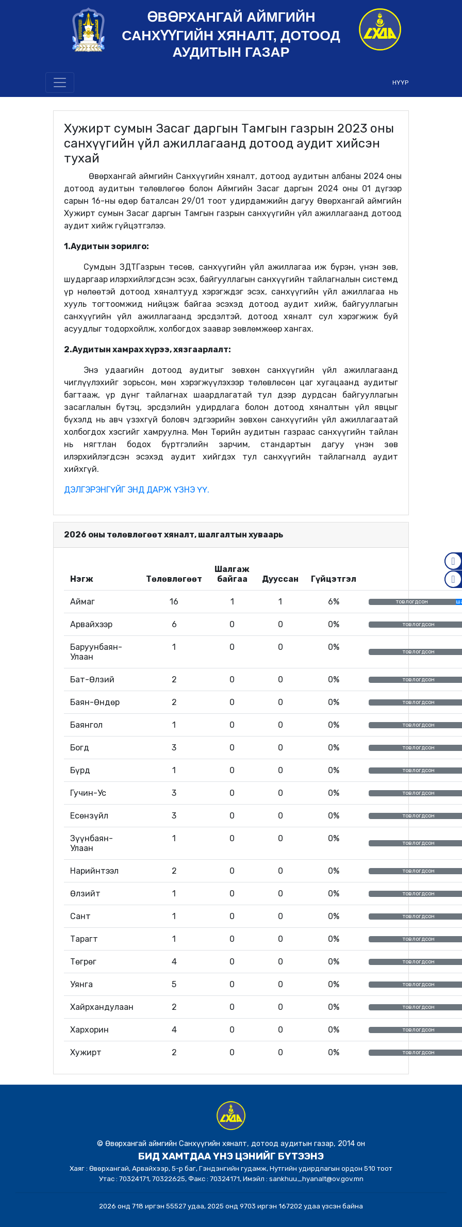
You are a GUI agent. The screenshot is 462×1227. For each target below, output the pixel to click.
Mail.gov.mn (453, 579)
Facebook (453, 561)
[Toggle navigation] (59, 82)
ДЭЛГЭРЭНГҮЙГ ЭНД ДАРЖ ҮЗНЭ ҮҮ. (136, 490)
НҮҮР (400, 82)
